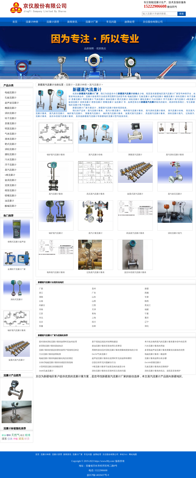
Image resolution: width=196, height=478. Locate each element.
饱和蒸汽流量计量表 (56, 272)
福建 (147, 309)
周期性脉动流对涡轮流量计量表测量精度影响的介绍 (115, 350)
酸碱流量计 (10, 206)
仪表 (9, 438)
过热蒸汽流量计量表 (95, 272)
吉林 (94, 326)
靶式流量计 (10, 144)
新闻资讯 (72, 21)
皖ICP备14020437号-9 (98, 475)
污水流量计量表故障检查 (50, 354)
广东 (94, 293)
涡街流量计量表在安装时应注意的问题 (109, 371)
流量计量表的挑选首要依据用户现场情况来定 (59, 350)
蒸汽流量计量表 (56, 194)
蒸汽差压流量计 (175, 194)
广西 (41, 288)
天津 (94, 309)
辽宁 (147, 322)
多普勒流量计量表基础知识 (51, 346)
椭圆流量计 (10, 108)
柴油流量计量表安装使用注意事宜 (107, 346)
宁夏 (147, 313)
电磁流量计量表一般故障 (156, 354)
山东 (94, 297)
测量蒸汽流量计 (135, 154)
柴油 (4, 435)
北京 (41, 322)
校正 (22, 435)
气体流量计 (10, 134)
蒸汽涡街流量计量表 (175, 154)
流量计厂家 (92, 21)
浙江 (41, 293)
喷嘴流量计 (10, 195)
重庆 (147, 318)
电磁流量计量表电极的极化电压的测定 (56, 358)
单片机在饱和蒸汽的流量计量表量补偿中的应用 (166, 342)
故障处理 (130, 21)
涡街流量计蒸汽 (175, 233)
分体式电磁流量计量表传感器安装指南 (56, 362)
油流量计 (9, 201)
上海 (94, 318)
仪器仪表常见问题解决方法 (104, 362)
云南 (41, 301)
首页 (14, 21)
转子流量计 (10, 118)
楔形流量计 (10, 190)
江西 (94, 305)
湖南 (41, 297)
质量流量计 (10, 123)
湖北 (147, 326)
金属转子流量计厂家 (17, 269)
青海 (94, 313)
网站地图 (133, 454)
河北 (41, 318)
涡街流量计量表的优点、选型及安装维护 (163, 371)
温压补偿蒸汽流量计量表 (135, 272)
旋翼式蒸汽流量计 (135, 194)
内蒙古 (42, 305)
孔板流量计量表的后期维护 (157, 366)
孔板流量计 (10, 97)
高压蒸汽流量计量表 (95, 194)
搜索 (181, 13)
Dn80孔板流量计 (46, 371)
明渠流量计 (10, 128)
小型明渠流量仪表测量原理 (51, 366)
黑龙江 (148, 305)
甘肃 (147, 297)
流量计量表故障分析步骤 (156, 358)
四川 (94, 322)
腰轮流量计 (10, 154)
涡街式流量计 (17, 299)
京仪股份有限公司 (153, 21)
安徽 (41, 326)
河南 (41, 309)
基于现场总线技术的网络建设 (105, 342)
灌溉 (21, 438)
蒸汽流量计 (95, 84)
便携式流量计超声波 (17, 242)
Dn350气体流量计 (99, 354)
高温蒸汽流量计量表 (135, 233)
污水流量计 (10, 159)
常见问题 (111, 21)
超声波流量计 (12, 103)
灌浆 (4, 438)
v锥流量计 (10, 175)
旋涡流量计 (10, 180)
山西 (94, 301)
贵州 (94, 288)
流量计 (69, 84)
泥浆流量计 (10, 185)
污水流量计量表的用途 (155, 346)
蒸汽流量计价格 (95, 154)
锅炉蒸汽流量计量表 (56, 154)
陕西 (147, 301)
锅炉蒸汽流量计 (56, 233)
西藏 (147, 293)
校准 (27, 435)
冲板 (15, 438)
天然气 (15, 435)
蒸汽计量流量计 (95, 233)
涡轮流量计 (10, 149)
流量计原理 (53, 21)
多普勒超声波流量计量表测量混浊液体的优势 (165, 350)
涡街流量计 (10, 113)
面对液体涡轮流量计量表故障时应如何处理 (58, 342)
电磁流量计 (10, 92)
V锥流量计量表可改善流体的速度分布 (108, 366)
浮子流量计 (10, 164)
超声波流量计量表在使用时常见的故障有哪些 (112, 358)
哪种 (8, 435)
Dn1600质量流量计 (153, 362)
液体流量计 (10, 139)
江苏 (41, 313)
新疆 (147, 288)
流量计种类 (32, 21)
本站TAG (124, 454)
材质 (27, 438)
